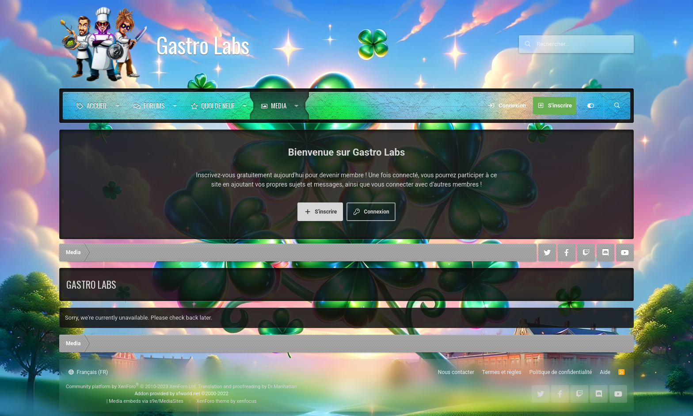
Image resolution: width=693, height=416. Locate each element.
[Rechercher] (585, 44)
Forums (154, 105)
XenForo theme (212, 401)
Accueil (97, 105)
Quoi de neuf (218, 105)
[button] (117, 105)
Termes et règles (502, 372)
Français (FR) (88, 372)
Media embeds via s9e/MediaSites (146, 401)
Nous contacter (456, 372)
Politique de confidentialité (560, 372)
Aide (605, 372)
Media (278, 105)
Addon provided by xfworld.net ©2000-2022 (181, 394)
